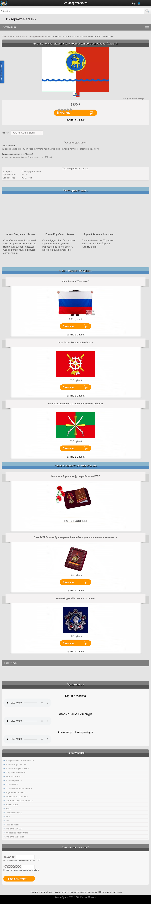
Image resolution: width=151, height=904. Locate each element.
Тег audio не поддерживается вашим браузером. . (27, 703)
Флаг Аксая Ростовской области (75, 342)
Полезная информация (110, 892)
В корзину (68, 326)
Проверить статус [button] (17, 878)
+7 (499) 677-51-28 (76, 3)
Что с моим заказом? (75, 847)
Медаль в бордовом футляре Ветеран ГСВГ (75, 476)
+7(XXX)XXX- (19, 866)
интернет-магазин (38, 892)
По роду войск (75, 753)
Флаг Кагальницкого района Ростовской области (75, 403)
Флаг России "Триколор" (75, 281)
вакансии (92, 892)
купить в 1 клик (75, 120)
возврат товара (78, 892)
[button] (147, 11)
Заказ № (19, 857)
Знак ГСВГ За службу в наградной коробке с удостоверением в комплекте (75, 537)
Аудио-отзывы (75, 684)
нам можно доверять (59, 892)
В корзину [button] (63, 112)
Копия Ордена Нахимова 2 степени (75, 598)
